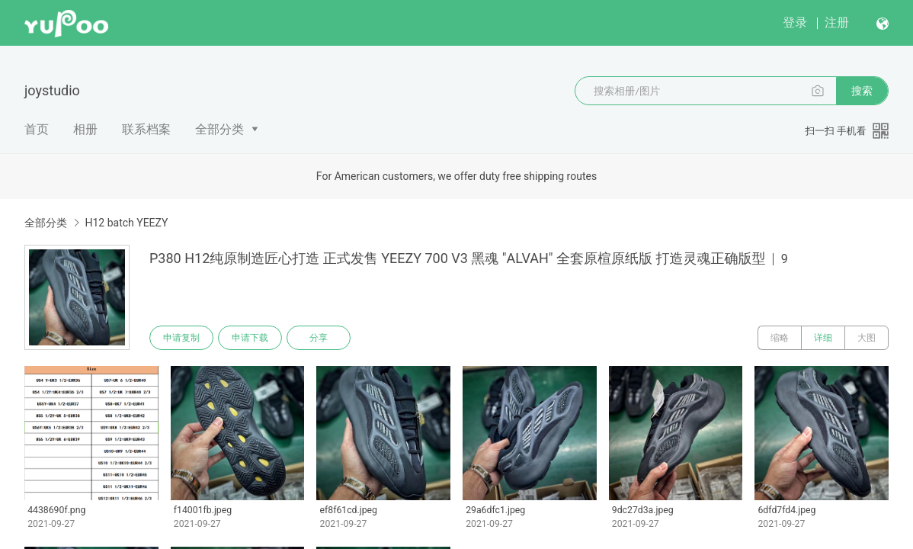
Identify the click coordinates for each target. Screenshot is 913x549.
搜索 (862, 91)
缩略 (779, 337)
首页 (36, 129)
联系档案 (146, 129)
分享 (318, 337)
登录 (795, 22)
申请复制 (181, 337)
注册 (837, 22)
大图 (866, 337)
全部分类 (219, 129)
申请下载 (250, 337)
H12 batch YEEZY (126, 223)
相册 (85, 129)
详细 (823, 337)
